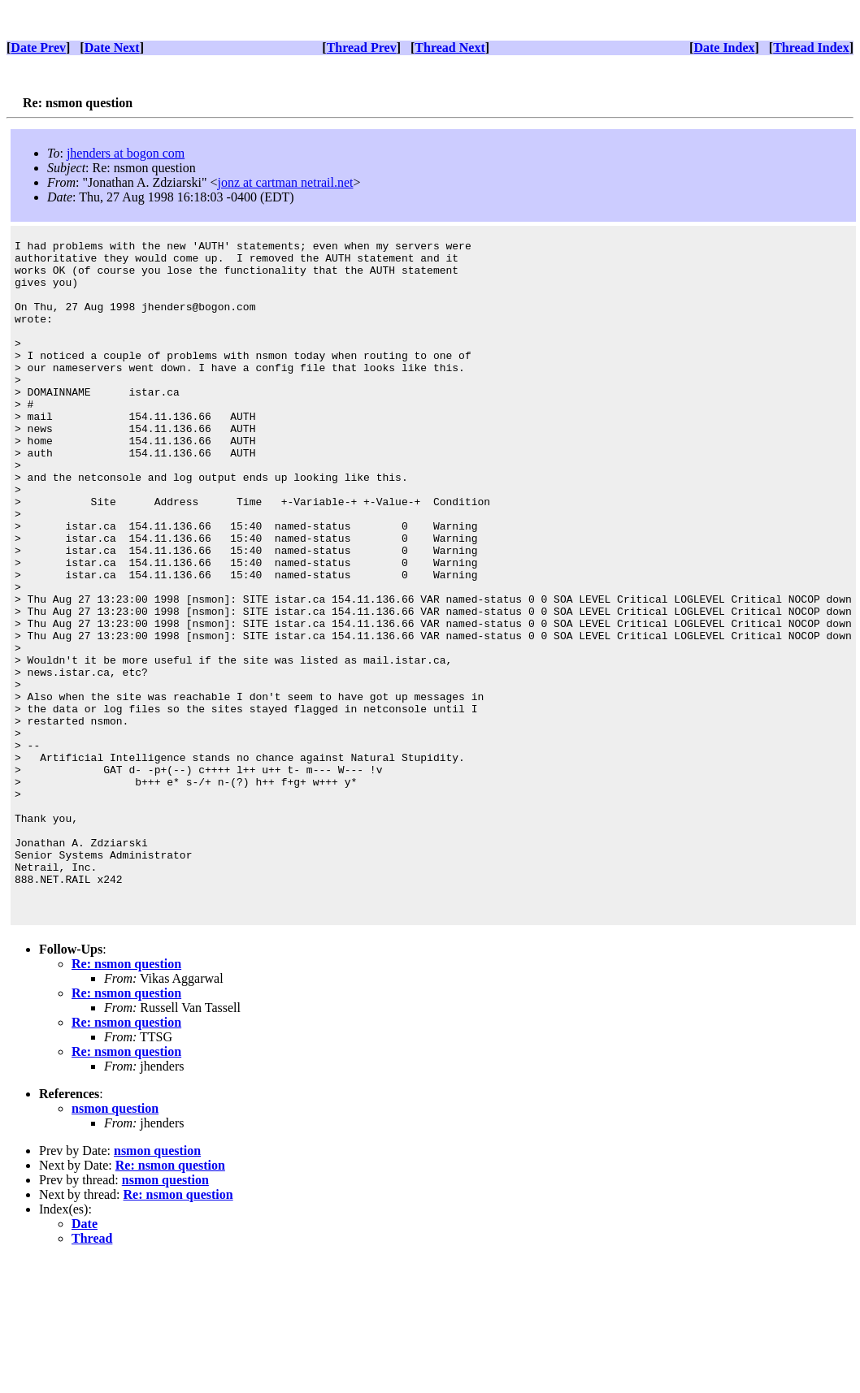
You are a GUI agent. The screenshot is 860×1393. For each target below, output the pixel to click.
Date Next (112, 47)
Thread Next (449, 47)
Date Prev (38, 47)
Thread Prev (362, 47)
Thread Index (811, 47)
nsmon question (115, 1242)
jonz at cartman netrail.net (285, 182)
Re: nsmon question (126, 1098)
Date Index (723, 47)
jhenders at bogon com (126, 153)
